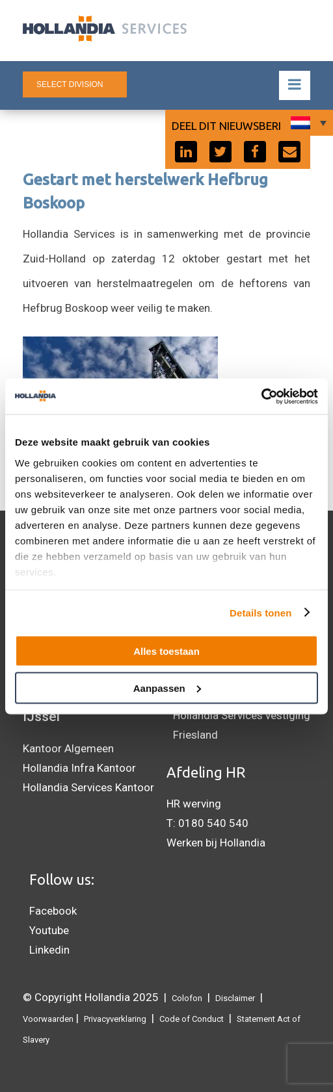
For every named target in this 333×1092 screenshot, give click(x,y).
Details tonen (260, 612)
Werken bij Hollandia (215, 842)
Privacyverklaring (115, 1019)
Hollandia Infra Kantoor (79, 767)
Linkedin (49, 949)
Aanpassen (167, 687)
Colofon (187, 998)
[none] (307, 123)
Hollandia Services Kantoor (88, 787)
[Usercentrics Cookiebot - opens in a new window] (261, 396)
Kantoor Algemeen (68, 748)
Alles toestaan (166, 651)
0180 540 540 (213, 823)
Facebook (53, 910)
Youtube (49, 930)
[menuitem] (307, 123)
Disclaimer (235, 998)
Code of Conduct (191, 1019)
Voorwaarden (48, 1019)
